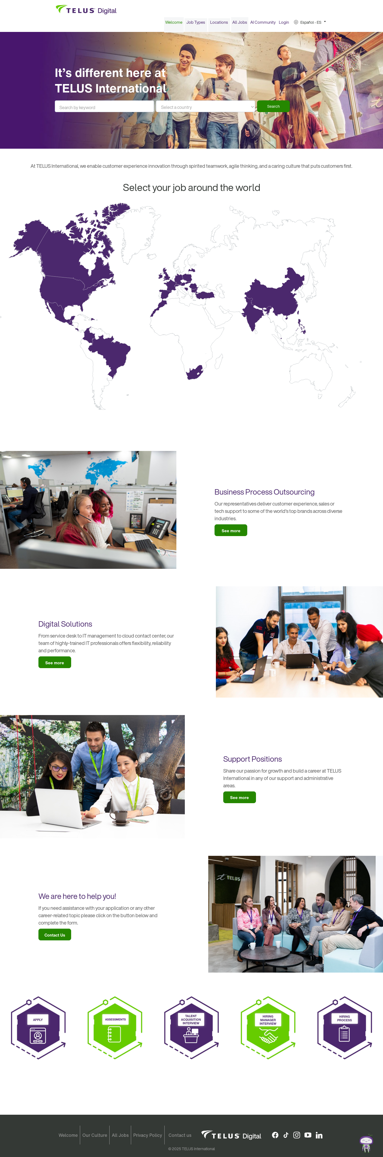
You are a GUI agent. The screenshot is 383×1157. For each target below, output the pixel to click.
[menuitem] (174, 24)
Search (273, 108)
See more (231, 533)
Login (284, 24)
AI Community (263, 24)
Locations (219, 24)
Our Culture (94, 1135)
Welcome (173, 24)
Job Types (195, 24)
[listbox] (205, 108)
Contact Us (54, 937)
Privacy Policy (147, 1135)
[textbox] (205, 108)
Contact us (179, 1135)
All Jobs (239, 24)
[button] (309, 24)
